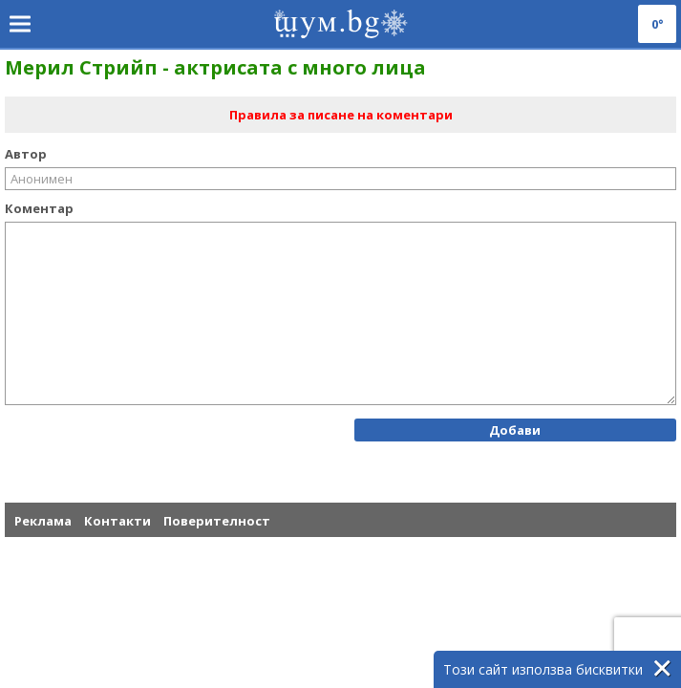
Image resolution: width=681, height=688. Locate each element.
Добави (515, 430)
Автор (26, 153)
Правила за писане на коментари (341, 114)
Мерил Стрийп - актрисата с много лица (215, 67)
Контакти (117, 520)
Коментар (39, 208)
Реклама (43, 520)
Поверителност (216, 520)
